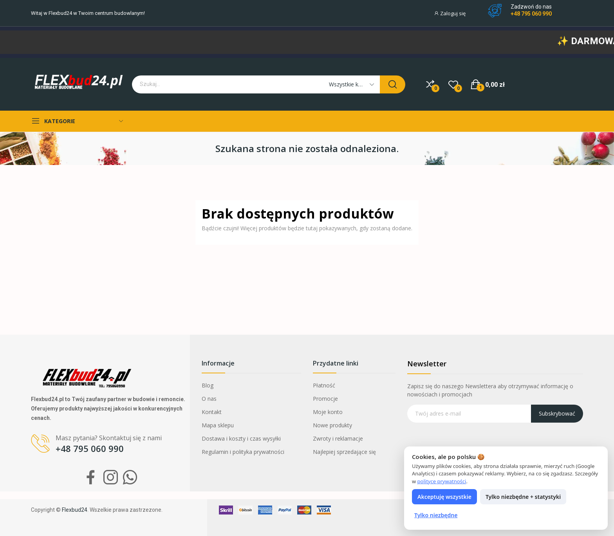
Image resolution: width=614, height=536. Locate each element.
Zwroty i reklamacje (338, 438)
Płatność (324, 385)
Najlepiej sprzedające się (344, 451)
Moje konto (328, 412)
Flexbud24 (60, 13)
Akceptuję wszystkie (444, 496)
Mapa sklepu (218, 425)
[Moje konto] (453, 13)
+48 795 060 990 (531, 13)
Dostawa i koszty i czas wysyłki (241, 438)
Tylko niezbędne (435, 515)
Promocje (325, 398)
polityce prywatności (441, 481)
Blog (207, 385)
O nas (209, 398)
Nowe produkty (332, 425)
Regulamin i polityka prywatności (243, 451)
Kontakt (212, 412)
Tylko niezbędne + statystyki (523, 496)
